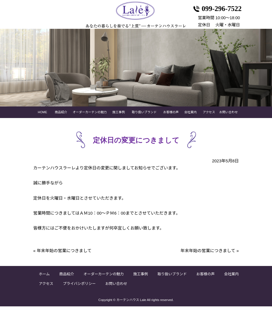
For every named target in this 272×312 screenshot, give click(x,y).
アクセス (209, 117)
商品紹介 (61, 117)
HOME (42, 117)
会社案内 (190, 117)
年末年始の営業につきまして (62, 256)
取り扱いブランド (144, 117)
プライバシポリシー (79, 289)
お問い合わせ (228, 117)
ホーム (44, 280)
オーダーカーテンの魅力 (90, 117)
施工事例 (118, 117)
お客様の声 (171, 117)
